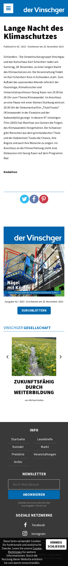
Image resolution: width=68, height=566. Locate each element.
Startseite (18, 439)
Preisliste (18, 454)
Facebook (34, 525)
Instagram (34, 533)
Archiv (18, 462)
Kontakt (18, 447)
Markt (45, 447)
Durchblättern (34, 310)
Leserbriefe (45, 439)
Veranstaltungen (45, 454)
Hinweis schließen (56, 544)
